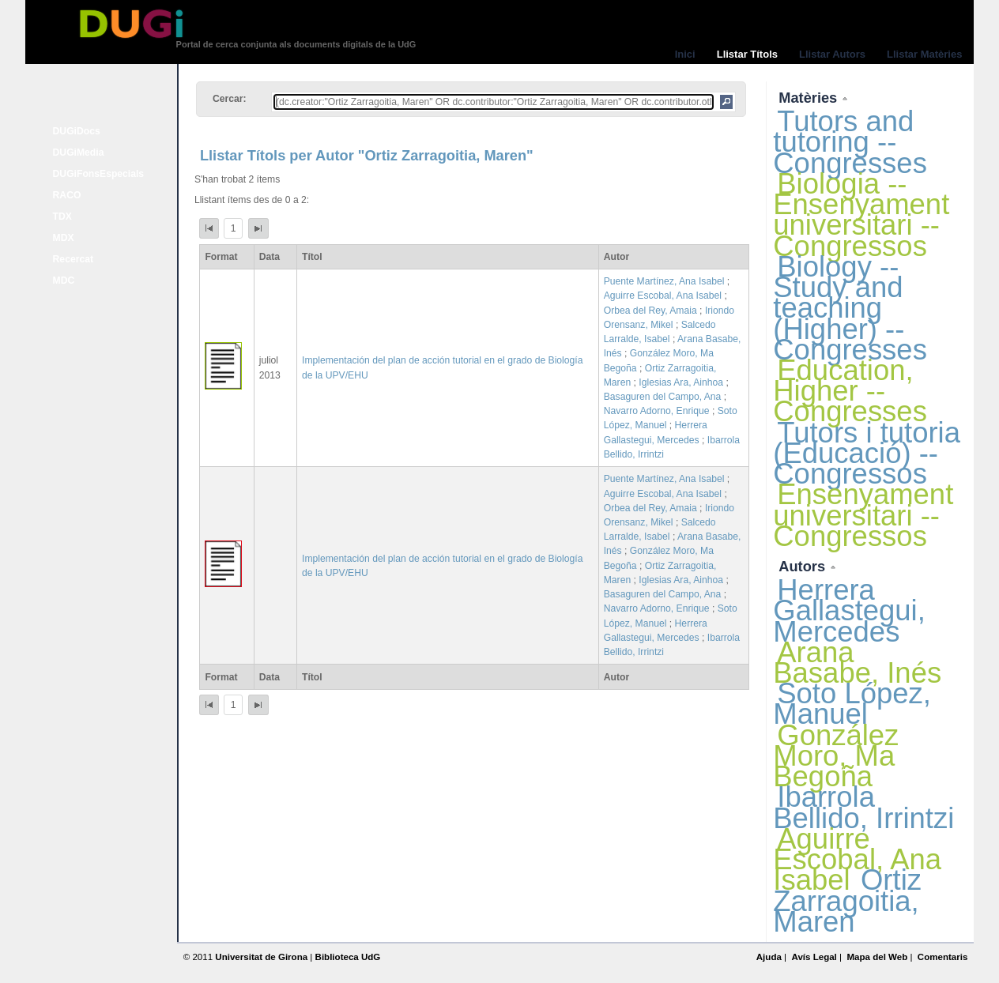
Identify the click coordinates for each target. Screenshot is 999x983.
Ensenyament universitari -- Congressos (863, 515)
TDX (62, 216)
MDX (63, 237)
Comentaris (943, 957)
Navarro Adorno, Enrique (657, 410)
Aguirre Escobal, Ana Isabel (663, 295)
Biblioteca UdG (348, 957)
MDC (64, 280)
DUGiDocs (76, 131)
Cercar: (230, 98)
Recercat (73, 259)
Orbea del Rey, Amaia (650, 310)
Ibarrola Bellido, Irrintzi (863, 807)
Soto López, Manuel (852, 703)
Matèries (809, 97)
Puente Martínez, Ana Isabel (664, 281)
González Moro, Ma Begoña (836, 756)
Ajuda (769, 957)
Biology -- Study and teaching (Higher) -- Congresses (850, 308)
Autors (803, 566)
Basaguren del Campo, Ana (663, 396)
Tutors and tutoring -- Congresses (850, 142)
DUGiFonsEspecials (99, 173)
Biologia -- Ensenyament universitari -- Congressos (861, 215)
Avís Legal (813, 957)
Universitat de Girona (261, 957)
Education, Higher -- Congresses (850, 390)
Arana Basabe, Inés (857, 662)
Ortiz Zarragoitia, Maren (847, 900)
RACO (67, 195)
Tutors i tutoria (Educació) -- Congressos (866, 453)
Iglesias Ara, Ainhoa (681, 382)
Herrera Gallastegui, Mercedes (849, 610)
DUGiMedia (78, 152)
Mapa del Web (876, 957)
